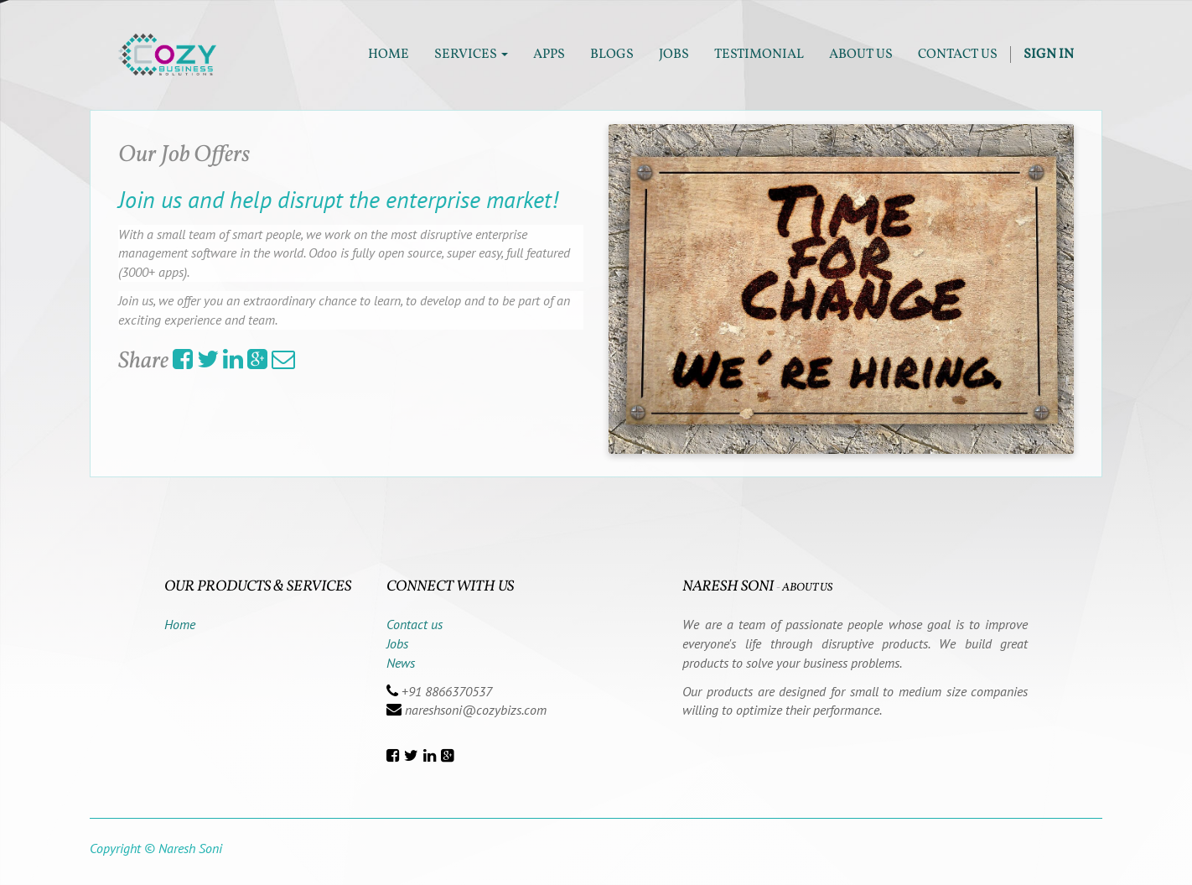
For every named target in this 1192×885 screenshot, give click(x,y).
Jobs (397, 643)
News (400, 662)
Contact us (414, 624)
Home (179, 624)
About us (807, 588)
